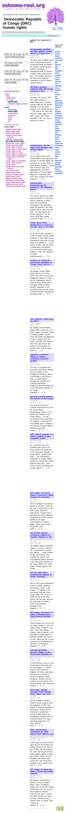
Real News (58, 135)
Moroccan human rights (14, 174)
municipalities (13, 113)
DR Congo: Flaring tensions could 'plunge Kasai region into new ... (41, 692)
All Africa (57, 51)
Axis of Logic (58, 60)
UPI (56, 158)
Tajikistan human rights (14, 184)
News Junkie (58, 115)
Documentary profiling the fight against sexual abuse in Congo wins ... (41, 51)
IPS (56, 96)
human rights (11, 165)
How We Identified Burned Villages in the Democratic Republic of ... (41, 653)
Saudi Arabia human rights (16, 182)
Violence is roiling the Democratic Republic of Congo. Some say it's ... (41, 262)
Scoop (56, 139)
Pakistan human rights (14, 178)
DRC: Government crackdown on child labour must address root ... (42, 733)
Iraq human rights (12, 170)
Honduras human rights (14, 145)
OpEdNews (58, 122)
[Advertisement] (42, 131)
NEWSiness (58, 113)
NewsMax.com (59, 118)
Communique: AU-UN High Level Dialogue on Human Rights (41, 147)
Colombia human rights (14, 139)
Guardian (57, 94)
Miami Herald (59, 105)
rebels (10, 117)
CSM (56, 69)
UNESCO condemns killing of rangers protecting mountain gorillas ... (39, 358)
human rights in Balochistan (16, 149)
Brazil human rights (13, 131)
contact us (52, 36)
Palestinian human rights (15, 180)
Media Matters (59, 103)
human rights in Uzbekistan (16, 155)
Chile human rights (13, 133)
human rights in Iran (13, 151)
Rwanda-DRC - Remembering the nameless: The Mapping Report (41, 186)
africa (8, 96)
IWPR (56, 98)
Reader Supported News (58, 131)
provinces (11, 115)
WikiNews (57, 165)
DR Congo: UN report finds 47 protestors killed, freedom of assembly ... (42, 495)
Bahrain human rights (14, 129)
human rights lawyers (14, 163)
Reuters (57, 137)
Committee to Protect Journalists (59, 73)
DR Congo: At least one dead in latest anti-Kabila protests (41, 771)
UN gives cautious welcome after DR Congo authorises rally (41, 89)
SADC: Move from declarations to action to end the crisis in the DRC (42, 225)
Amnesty (57, 56)
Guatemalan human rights (15, 143)
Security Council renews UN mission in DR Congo (41, 398)
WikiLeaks (58, 162)
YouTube (60, 29)
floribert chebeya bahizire (18, 104)
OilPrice (57, 120)
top (59, 808)
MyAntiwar (58, 111)
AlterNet (57, 54)
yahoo (55, 29)
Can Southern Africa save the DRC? (42, 320)
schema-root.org (11, 91)
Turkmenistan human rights (16, 186)
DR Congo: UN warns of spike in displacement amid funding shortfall (41, 614)
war (9, 121)
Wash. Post (58, 160)
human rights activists (14, 147)
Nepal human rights (13, 176)
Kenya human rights (13, 172)
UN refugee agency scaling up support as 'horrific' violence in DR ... (41, 536)
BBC (56, 62)
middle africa (11, 98)
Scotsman (57, 141)
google (60, 27)
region (7, 94)
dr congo (10, 100)
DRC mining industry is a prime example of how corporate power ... (41, 436)
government (12, 109)
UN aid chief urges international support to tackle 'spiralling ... (41, 575)
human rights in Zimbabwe (16, 161)
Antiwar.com (58, 58)
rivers (10, 119)
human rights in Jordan (14, 153)
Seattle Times (59, 143)
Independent (58, 101)
